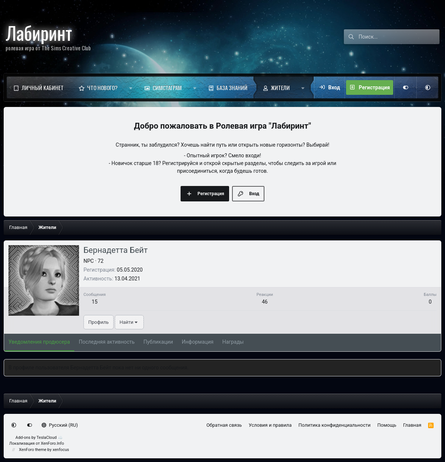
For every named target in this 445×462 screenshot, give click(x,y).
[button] (130, 87)
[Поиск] (399, 36)
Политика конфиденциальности (335, 425)
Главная (412, 425)
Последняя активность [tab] (107, 342)
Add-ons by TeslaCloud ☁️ (39, 437)
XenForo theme (33, 449)
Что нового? (102, 87)
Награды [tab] (232, 342)
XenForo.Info (52, 443)
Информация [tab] (197, 342)
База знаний (232, 87)
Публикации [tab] (158, 342)
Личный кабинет (43, 87)
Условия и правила (270, 425)
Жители (280, 87)
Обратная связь (224, 425)
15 (94, 302)
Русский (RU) (60, 425)
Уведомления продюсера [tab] (39, 342)
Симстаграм (167, 87)
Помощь (386, 425)
